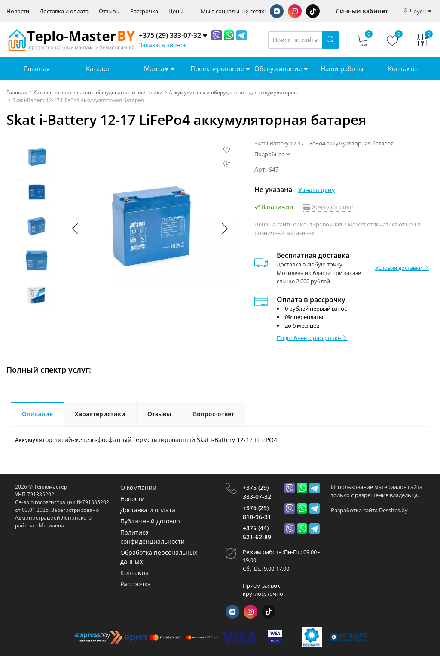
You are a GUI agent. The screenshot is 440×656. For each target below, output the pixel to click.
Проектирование (220, 68)
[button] (224, 228)
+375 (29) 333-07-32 (257, 492)
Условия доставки (402, 268)
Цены (175, 11)
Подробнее (272, 154)
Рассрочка (144, 11)
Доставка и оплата (64, 11)
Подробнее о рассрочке (312, 338)
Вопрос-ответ (213, 414)
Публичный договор (150, 521)
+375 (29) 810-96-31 (257, 512)
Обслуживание (281, 68)
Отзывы (109, 11)
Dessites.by (393, 510)
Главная (37, 68)
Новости (17, 11)
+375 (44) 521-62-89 (257, 532)
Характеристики (100, 414)
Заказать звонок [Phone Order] (163, 45)
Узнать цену (316, 190)
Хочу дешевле (328, 207)
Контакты (403, 68)
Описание (37, 414)
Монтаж (159, 68)
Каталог (98, 68)
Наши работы (342, 68)
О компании (138, 487)
